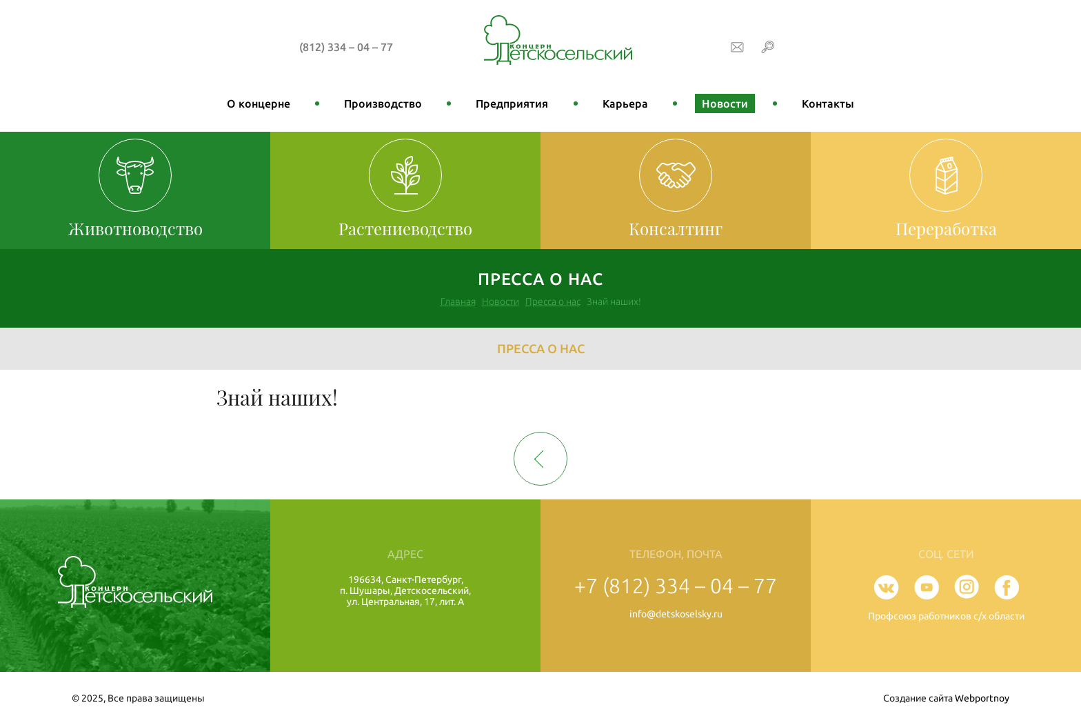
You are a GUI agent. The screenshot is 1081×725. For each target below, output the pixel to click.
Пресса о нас (552, 301)
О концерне (258, 103)
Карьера (625, 103)
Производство (383, 103)
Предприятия (512, 103)
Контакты (828, 103)
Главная (458, 301)
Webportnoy (982, 698)
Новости (725, 103)
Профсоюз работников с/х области (946, 616)
